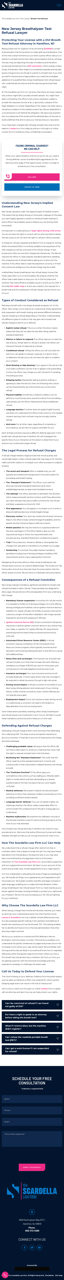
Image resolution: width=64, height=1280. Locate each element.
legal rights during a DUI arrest (46, 231)
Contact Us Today (32, 187)
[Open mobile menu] (59, 5)
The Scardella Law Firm (10, 19)
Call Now (32, 177)
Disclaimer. (49, 1275)
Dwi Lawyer (25, 19)
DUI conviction (35, 66)
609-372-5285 (32, 1230)
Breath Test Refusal (39, 19)
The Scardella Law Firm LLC (27, 862)
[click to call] (5, 1275)
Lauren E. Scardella (11, 917)
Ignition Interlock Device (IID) (20, 622)
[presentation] (32, 1153)
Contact (13, 129)
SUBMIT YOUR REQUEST (32, 1167)
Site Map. (59, 1275)
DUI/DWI (48, 49)
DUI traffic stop (17, 286)
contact (44, 989)
